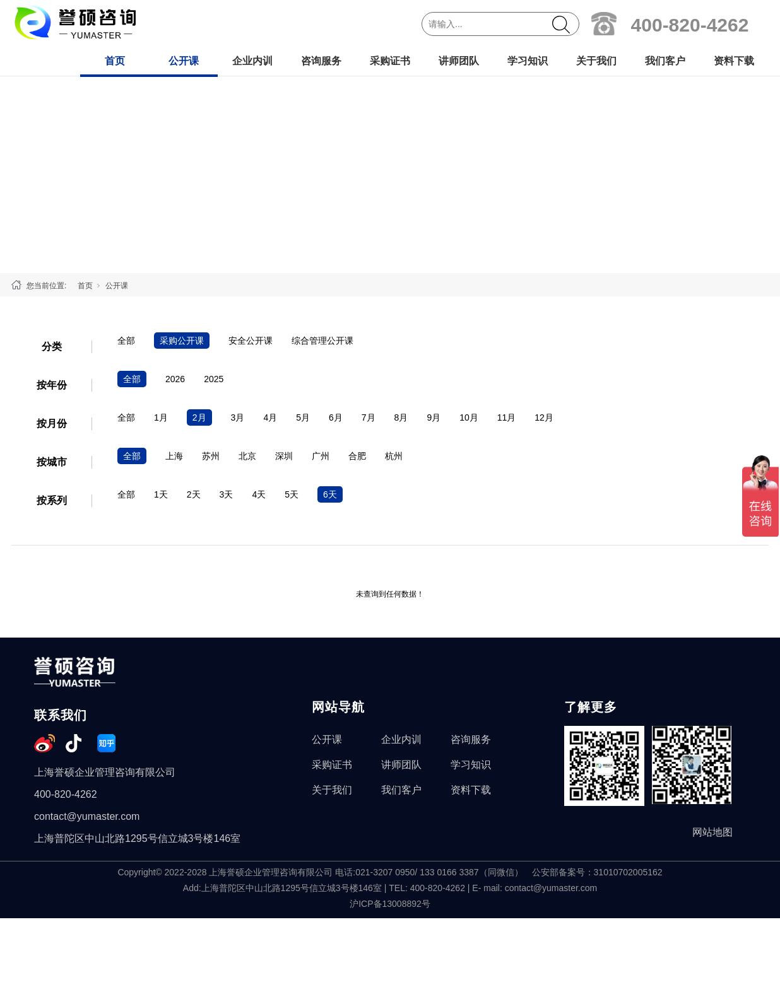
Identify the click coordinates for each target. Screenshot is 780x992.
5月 (303, 417)
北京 (247, 456)
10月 (468, 417)
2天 (194, 494)
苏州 (211, 456)
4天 (259, 494)
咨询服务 (321, 60)
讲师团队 (459, 60)
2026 (175, 379)
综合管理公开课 (322, 341)
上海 (174, 456)
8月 (401, 417)
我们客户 (665, 60)
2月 (199, 417)
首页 (115, 60)
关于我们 (596, 60)
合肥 (357, 456)
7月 (368, 417)
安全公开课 (250, 341)
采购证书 (390, 60)
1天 (161, 494)
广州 (320, 456)
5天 (291, 494)
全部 (126, 341)
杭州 (394, 456)
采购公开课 (182, 341)
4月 (270, 417)
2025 (213, 379)
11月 (506, 417)
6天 (330, 494)
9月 (433, 417)
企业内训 (252, 60)
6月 (336, 417)
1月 (161, 417)
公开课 (183, 60)
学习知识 (527, 60)
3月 (238, 417)
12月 (544, 417)
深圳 (284, 456)
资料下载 (734, 60)
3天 (226, 494)
